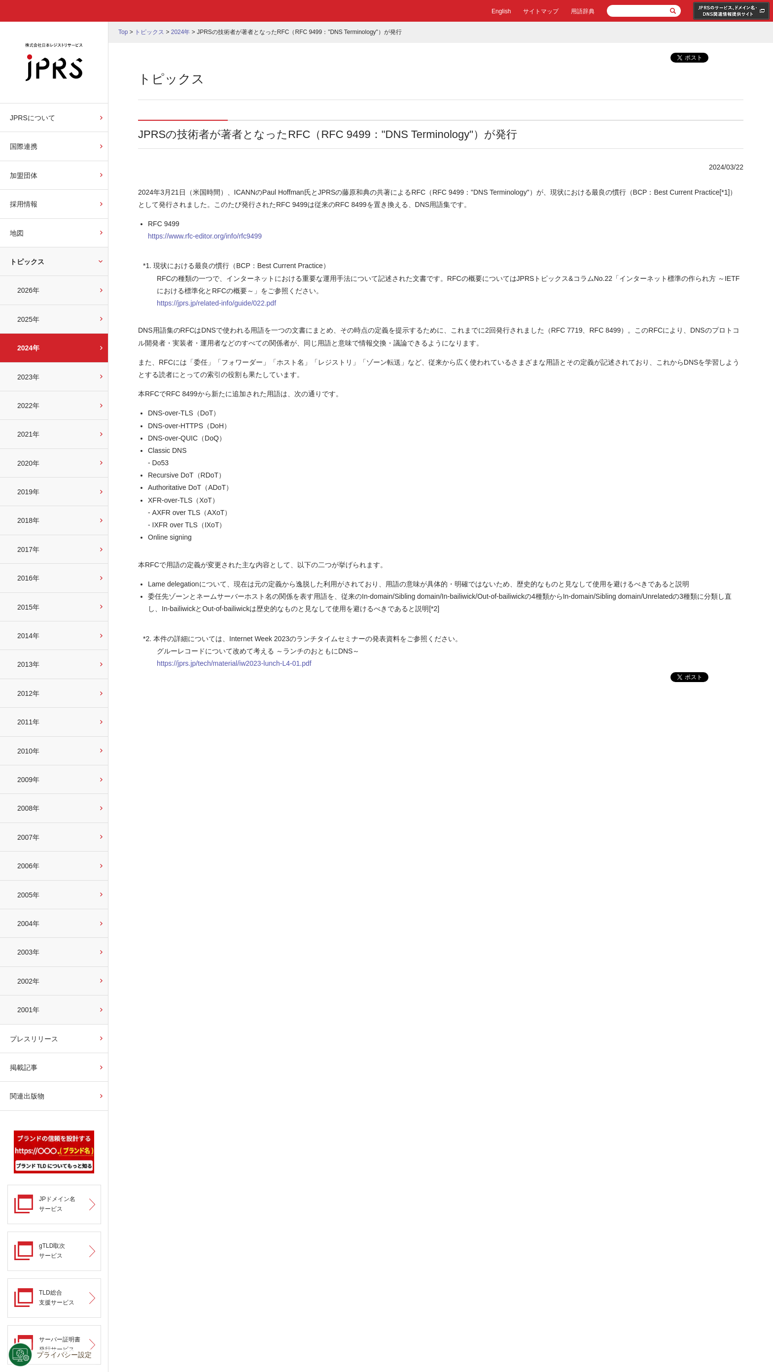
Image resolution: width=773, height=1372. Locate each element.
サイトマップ (541, 11)
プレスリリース (34, 1039)
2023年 (28, 377)
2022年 (28, 406)
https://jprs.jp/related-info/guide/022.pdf (216, 303)
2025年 (28, 319)
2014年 (28, 636)
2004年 (28, 923)
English (501, 11)
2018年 (28, 520)
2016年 (28, 578)
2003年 (28, 952)
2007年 (28, 837)
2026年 (28, 290)
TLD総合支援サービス (56, 1297)
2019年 (28, 492)
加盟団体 (23, 175)
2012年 (28, 693)
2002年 (28, 981)
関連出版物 (27, 1096)
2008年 (28, 808)
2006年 (28, 866)
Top (123, 32)
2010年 (28, 751)
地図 (17, 233)
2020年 (28, 463)
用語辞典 (583, 11)
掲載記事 (23, 1067)
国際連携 (23, 146)
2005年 (28, 895)
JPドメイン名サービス (57, 1204)
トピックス (27, 262)
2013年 (28, 664)
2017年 (28, 549)
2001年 (28, 1010)
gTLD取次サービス (52, 1250)
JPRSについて (32, 118)
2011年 (28, 722)
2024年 (28, 348)
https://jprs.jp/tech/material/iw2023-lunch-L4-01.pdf (234, 663)
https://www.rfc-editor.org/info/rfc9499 (205, 236)
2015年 (28, 607)
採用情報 (23, 204)
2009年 (28, 780)
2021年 (28, 434)
